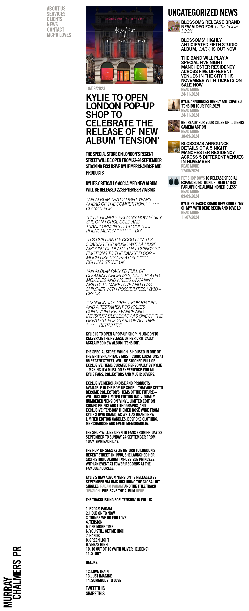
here (140, 491)
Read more (190, 89)
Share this (95, 593)
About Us (56, 8)
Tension (93, 491)
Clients (54, 18)
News (52, 24)
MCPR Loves (59, 34)
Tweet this (95, 588)
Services (56, 13)
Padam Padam (111, 486)
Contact (55, 29)
